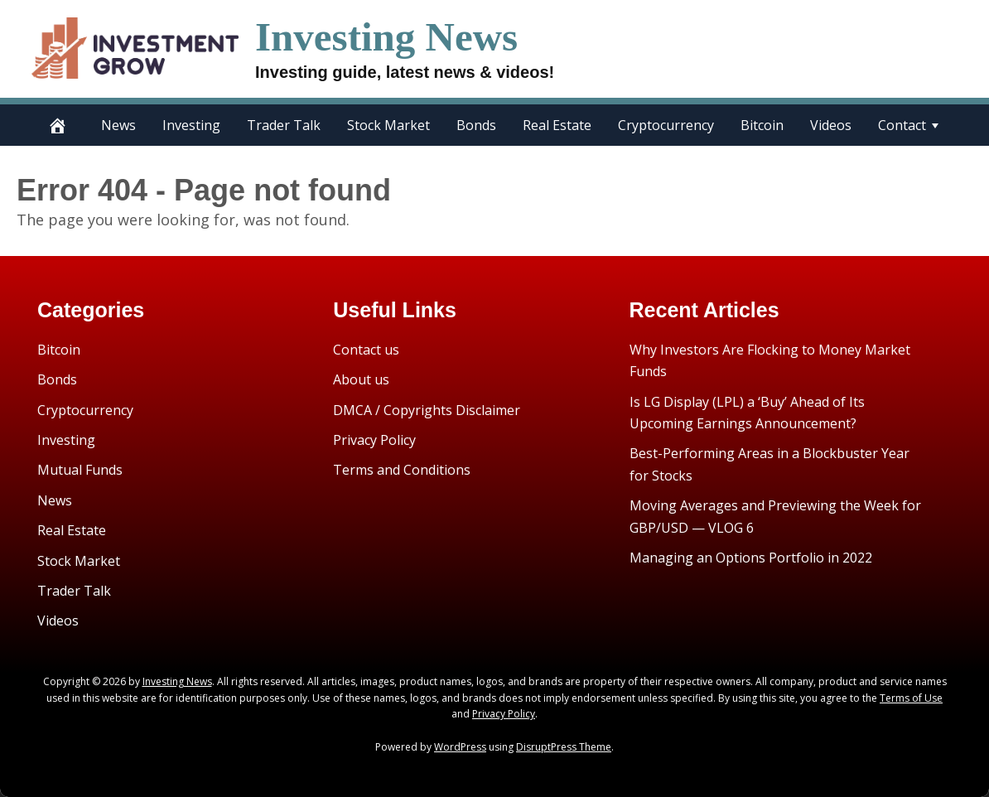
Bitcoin (762, 125)
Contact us (366, 350)
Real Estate (557, 125)
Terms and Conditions (401, 470)
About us (361, 379)
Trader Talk (284, 125)
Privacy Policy (374, 440)
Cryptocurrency (666, 125)
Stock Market (388, 125)
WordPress (460, 747)
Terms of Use (911, 698)
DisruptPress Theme (563, 747)
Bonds (476, 125)
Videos (831, 125)
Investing (191, 125)
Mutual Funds (80, 470)
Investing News (386, 37)
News (118, 125)
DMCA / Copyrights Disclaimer (426, 410)
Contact (902, 125)
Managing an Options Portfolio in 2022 (751, 557)
